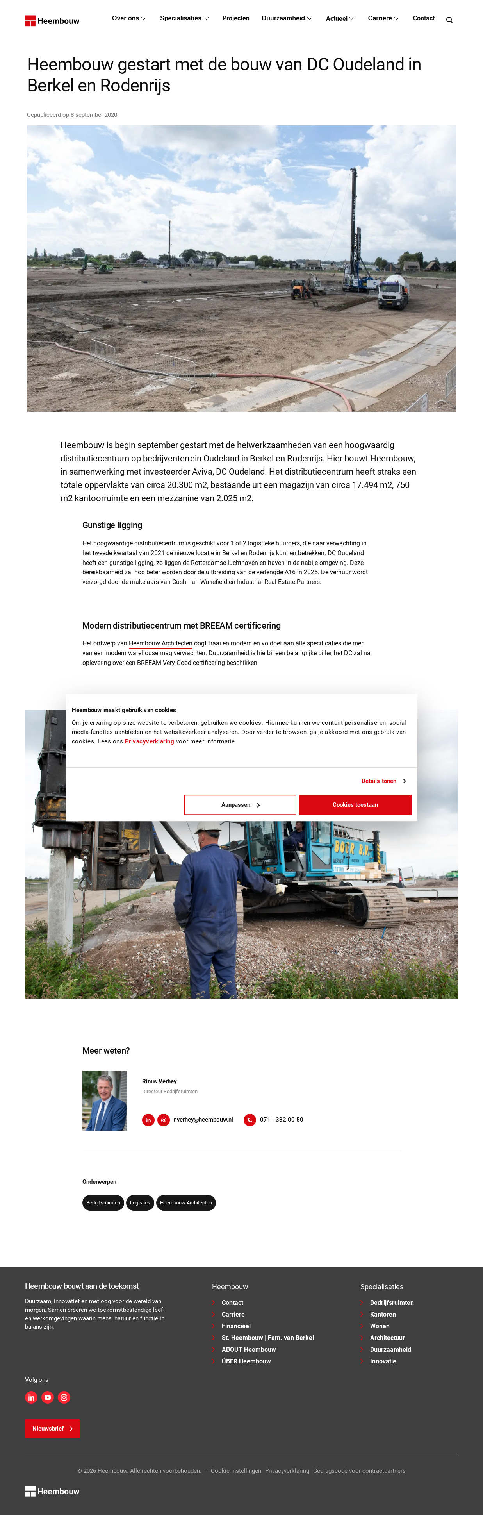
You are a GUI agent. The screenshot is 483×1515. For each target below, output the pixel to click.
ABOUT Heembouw (244, 1349)
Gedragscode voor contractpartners (359, 1470)
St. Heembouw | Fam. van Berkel (263, 1338)
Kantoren (378, 1314)
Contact (227, 1302)
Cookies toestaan (355, 804)
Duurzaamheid (385, 1349)
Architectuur (382, 1338)
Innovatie (378, 1361)
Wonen (375, 1326)
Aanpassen (240, 804)
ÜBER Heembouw (241, 1361)
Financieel (231, 1326)
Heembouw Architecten (160, 643)
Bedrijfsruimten (387, 1302)
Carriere (228, 1314)
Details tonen (379, 780)
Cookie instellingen (236, 1470)
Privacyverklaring (287, 1470)
